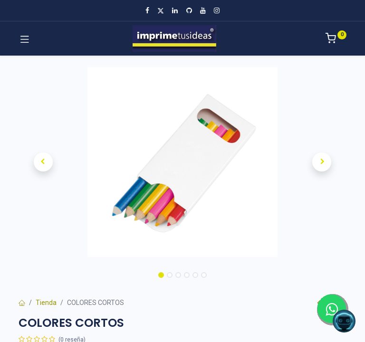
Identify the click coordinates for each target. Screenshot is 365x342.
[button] (43, 161)
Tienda (46, 302)
